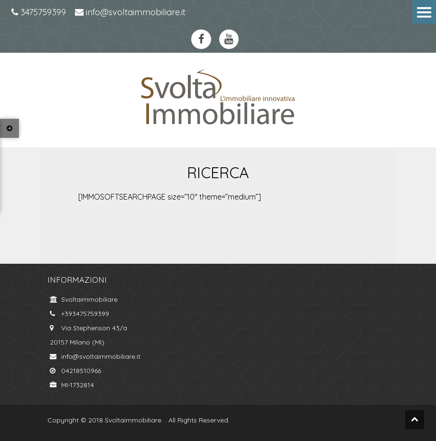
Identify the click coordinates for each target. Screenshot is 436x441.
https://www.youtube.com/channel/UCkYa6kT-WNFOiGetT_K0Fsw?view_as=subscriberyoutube (229, 39)
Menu (424, 12)
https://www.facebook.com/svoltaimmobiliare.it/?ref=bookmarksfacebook (201, 39)
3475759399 (38, 12)
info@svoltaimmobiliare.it (130, 12)
